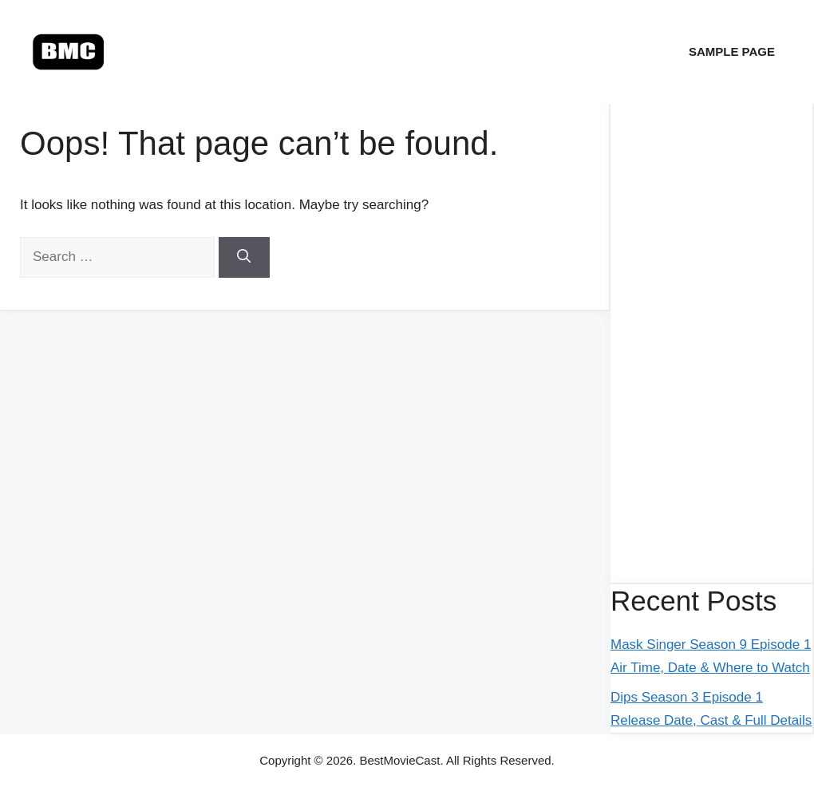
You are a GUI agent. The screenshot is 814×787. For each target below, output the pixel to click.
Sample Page (732, 51)
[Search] (244, 257)
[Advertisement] (711, 343)
